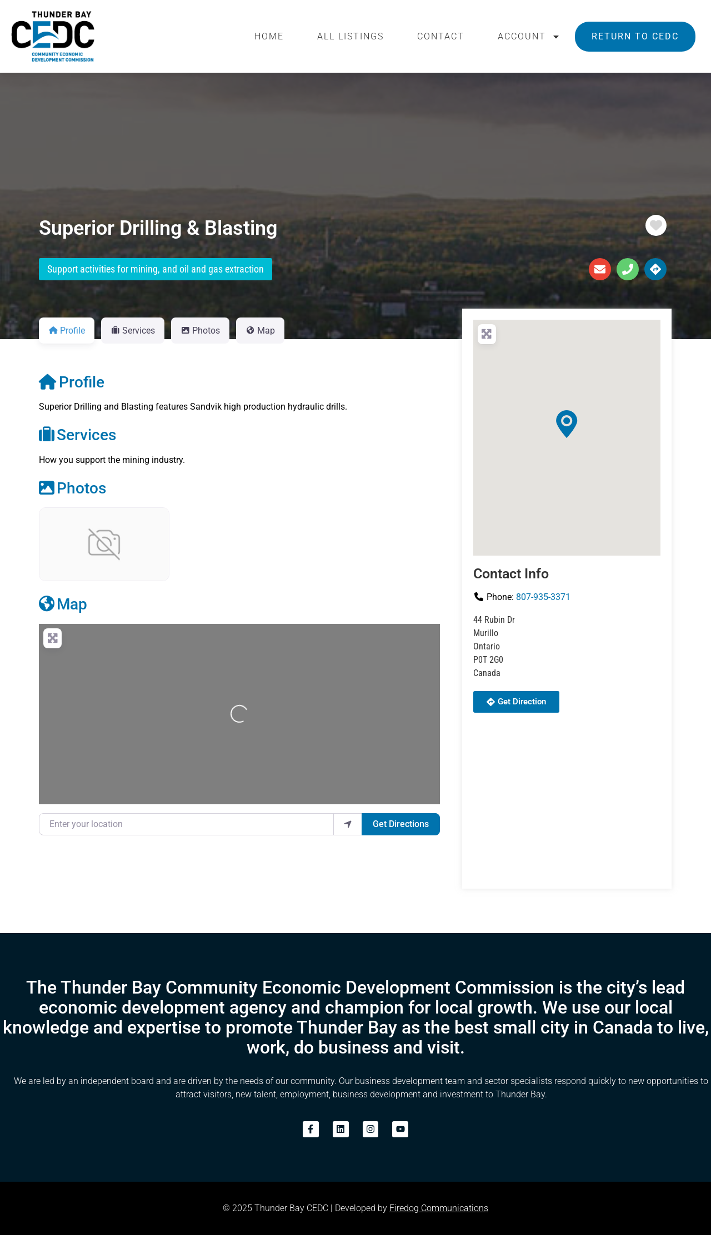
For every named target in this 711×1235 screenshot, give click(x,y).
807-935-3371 (543, 597)
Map (63, 604)
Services (77, 435)
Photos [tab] (200, 330)
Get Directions (401, 824)
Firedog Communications (438, 1208)
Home (269, 36)
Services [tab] (133, 330)
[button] (566, 424)
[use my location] (347, 824)
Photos (72, 488)
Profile (71, 382)
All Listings (350, 36)
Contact (440, 36)
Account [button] (529, 37)
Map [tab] (260, 330)
